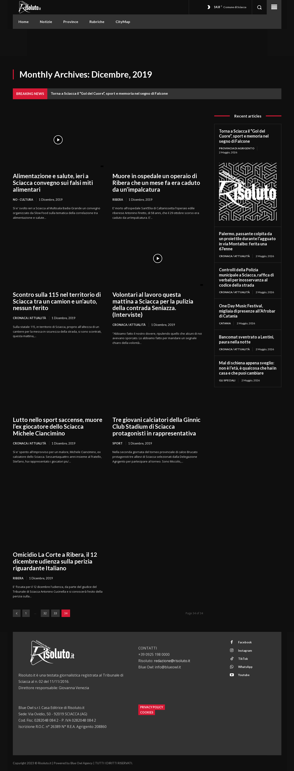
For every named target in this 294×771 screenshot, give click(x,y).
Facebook (245, 642)
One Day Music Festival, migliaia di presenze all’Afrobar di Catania (247, 311)
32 (45, 613)
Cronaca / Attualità (30, 318)
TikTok (243, 659)
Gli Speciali (227, 380)
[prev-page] (17, 613)
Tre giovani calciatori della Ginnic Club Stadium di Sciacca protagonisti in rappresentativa (156, 426)
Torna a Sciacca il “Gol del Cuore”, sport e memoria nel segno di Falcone (109, 93)
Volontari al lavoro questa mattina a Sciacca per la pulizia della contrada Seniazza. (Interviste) (152, 304)
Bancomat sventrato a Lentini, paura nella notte (246, 340)
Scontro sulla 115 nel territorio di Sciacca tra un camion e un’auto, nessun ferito (57, 301)
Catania (225, 323)
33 (55, 613)
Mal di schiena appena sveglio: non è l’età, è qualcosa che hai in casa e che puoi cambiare (247, 368)
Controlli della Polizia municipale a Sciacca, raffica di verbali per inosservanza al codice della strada (246, 277)
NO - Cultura (23, 199)
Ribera (117, 199)
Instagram (245, 651)
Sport (117, 443)
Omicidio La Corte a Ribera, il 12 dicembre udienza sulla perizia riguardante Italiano (55, 561)
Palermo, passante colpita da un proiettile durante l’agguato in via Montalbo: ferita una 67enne (247, 241)
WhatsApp (245, 668)
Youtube (244, 676)
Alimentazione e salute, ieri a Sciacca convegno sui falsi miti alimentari (53, 182)
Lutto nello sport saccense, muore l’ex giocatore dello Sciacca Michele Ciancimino (57, 426)
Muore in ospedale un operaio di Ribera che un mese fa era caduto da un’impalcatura (156, 182)
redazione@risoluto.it (172, 660)
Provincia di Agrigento (237, 148)
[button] (259, 7)
